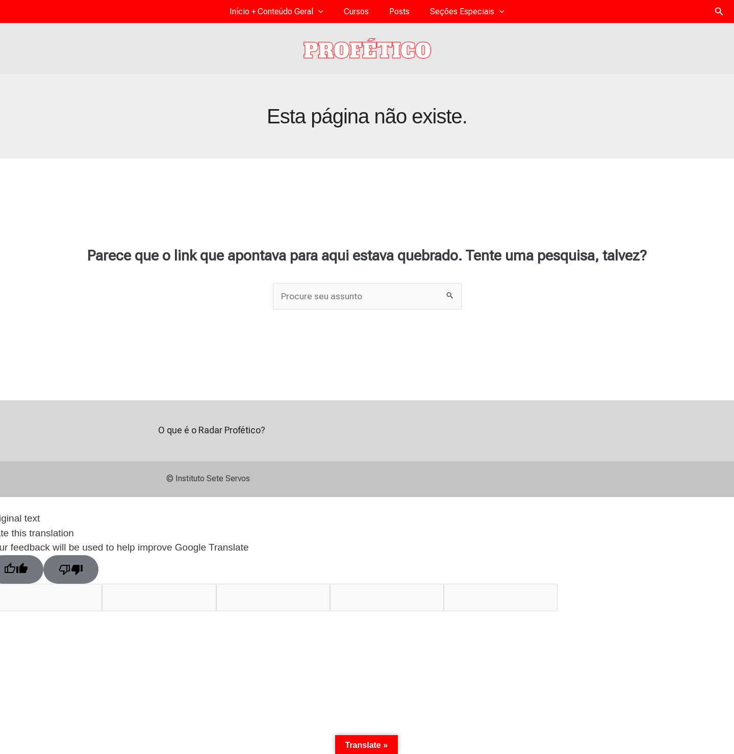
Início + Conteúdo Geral (292, 14)
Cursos (361, 14)
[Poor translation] (70, 575)
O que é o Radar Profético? (211, 436)
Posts (394, 14)
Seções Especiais (452, 14)
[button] (719, 14)
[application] (333, 14)
